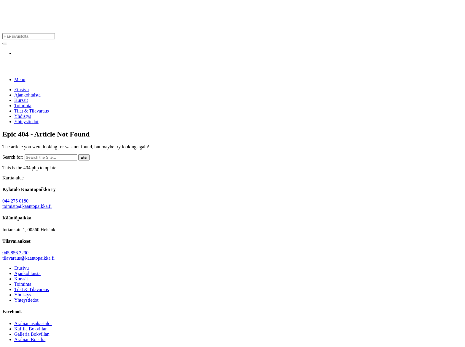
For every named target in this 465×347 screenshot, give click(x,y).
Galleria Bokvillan (32, 334)
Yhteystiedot (26, 121)
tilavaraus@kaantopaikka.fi (28, 258)
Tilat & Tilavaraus (31, 110)
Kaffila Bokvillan (30, 328)
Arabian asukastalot (33, 323)
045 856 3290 (15, 252)
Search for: (12, 157)
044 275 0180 (15, 200)
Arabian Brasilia (29, 339)
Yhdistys (22, 116)
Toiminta (22, 105)
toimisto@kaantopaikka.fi (27, 206)
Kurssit (21, 100)
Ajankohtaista (27, 94)
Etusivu (21, 89)
